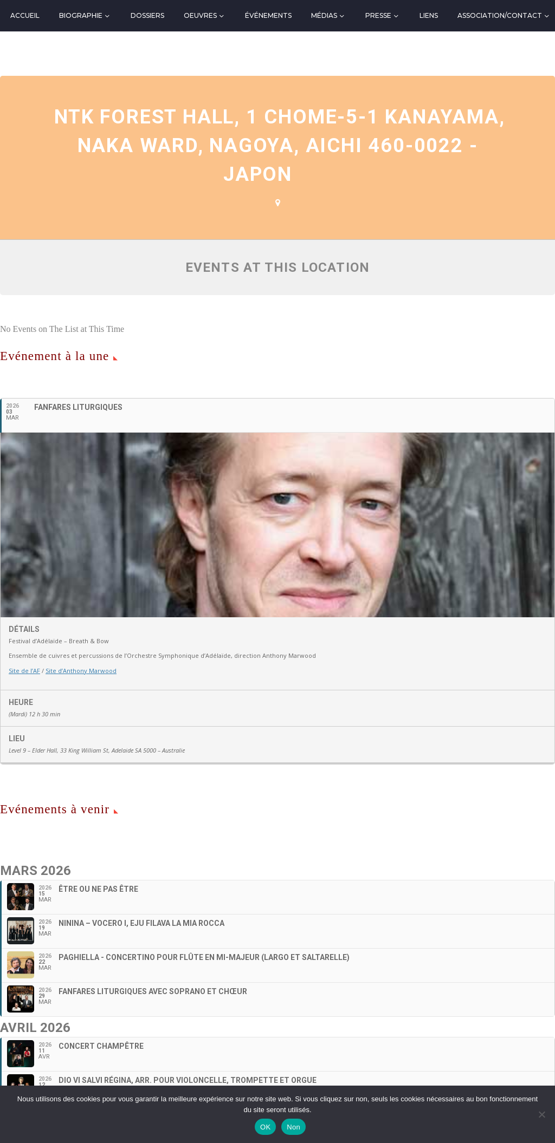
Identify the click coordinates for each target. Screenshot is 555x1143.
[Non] (541, 1114)
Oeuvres (200, 15)
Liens (429, 15)
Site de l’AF (24, 671)
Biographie (80, 15)
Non (293, 1127)
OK (265, 1127)
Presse (378, 15)
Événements (268, 15)
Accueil (25, 15)
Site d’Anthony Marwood (81, 671)
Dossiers (147, 15)
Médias (324, 15)
